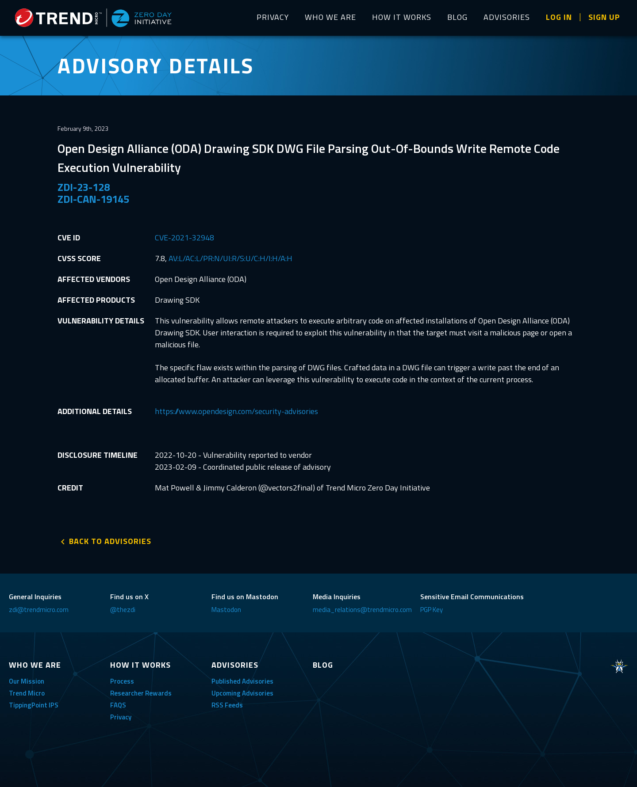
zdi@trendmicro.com (39, 610)
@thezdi (122, 610)
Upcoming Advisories (242, 693)
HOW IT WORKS (401, 17)
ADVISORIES (507, 17)
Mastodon (226, 610)
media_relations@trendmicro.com (362, 610)
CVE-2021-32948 (184, 237)
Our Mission (26, 681)
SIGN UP (604, 17)
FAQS (118, 705)
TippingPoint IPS (33, 705)
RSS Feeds (227, 705)
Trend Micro (27, 693)
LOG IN (559, 17)
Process (122, 681)
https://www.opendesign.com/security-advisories (236, 411)
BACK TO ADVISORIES (110, 541)
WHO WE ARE (330, 17)
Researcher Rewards (141, 693)
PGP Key (431, 610)
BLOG (457, 17)
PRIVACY (273, 17)
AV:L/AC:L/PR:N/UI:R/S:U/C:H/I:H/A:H (230, 258)
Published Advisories (242, 681)
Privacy (120, 717)
